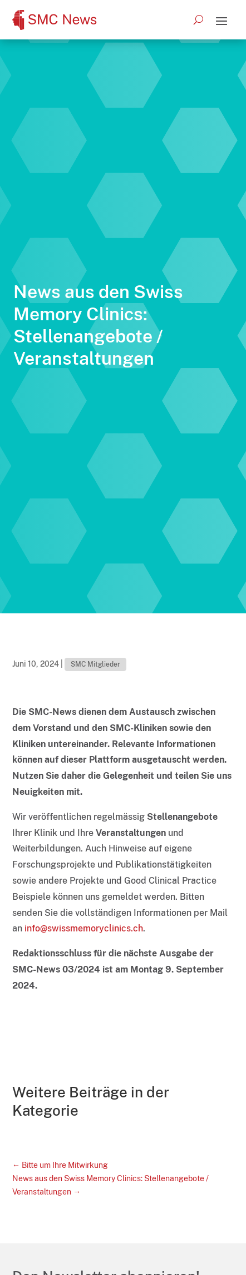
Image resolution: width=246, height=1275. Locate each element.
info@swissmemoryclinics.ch (83, 928)
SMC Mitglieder (95, 664)
